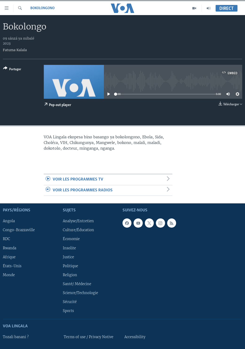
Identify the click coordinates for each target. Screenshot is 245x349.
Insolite (69, 248)
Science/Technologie (80, 293)
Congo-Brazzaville (19, 230)
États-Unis (12, 266)
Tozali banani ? (16, 337)
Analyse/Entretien (78, 221)
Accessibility (134, 337)
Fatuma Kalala (15, 50)
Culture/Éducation (78, 230)
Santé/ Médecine (77, 284)
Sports (68, 311)
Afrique (9, 257)
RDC (6, 239)
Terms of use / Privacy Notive (88, 337)
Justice (68, 257)
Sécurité (70, 302)
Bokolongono (42, 8)
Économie (71, 239)
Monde (9, 275)
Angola (9, 221)
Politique (70, 266)
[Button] (12, 69)
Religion (70, 275)
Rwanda (9, 248)
